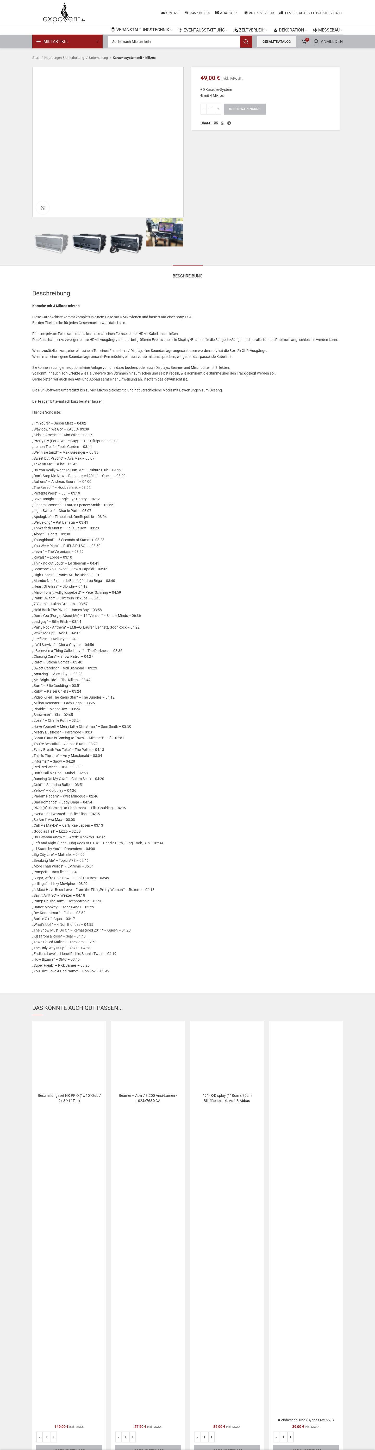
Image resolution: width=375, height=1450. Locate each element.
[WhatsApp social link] (223, 123)
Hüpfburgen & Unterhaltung (64, 58)
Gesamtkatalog (276, 41)
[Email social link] (216, 123)
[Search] (180, 42)
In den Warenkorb (244, 109)
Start (36, 58)
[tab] (188, 273)
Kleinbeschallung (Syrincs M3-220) (306, 1420)
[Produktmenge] (211, 109)
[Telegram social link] (229, 123)
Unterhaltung (99, 58)
